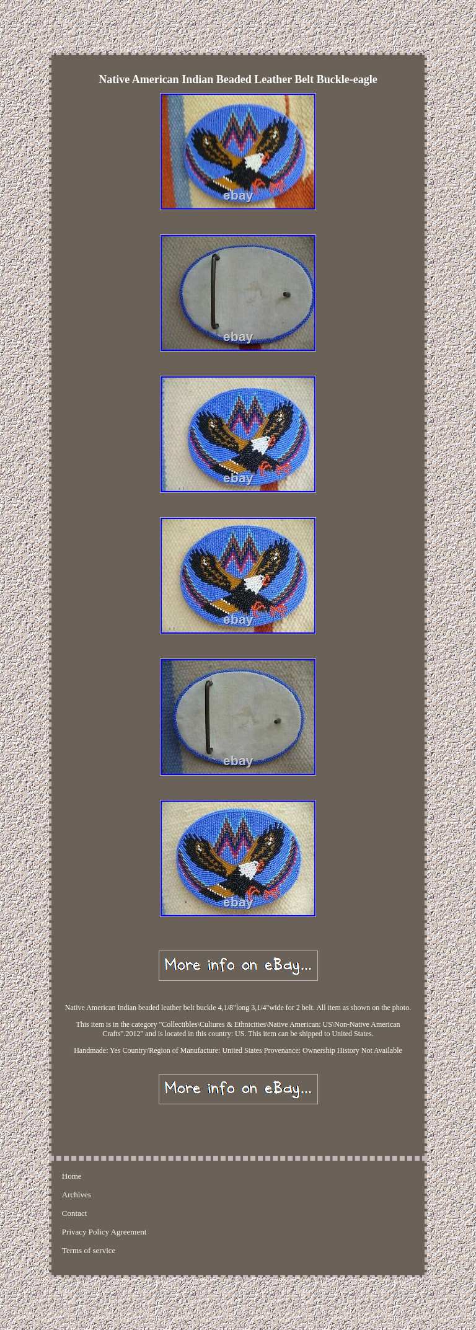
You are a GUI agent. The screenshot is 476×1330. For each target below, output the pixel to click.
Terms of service (88, 1250)
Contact (74, 1213)
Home (72, 1176)
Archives (76, 1194)
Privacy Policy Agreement (104, 1231)
